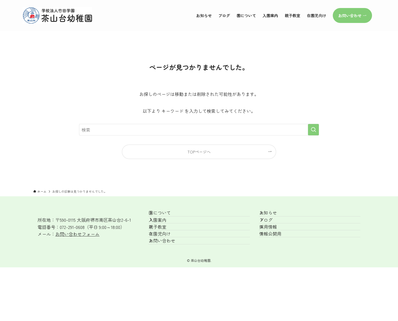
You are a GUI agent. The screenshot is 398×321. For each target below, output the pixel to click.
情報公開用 (276, 255)
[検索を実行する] (313, 129)
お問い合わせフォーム (77, 234)
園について (166, 216)
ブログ (272, 229)
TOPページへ (199, 152)
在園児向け (166, 255)
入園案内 (163, 229)
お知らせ (274, 216)
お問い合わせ (168, 268)
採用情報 (274, 242)
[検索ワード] (199, 129)
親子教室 (163, 242)
